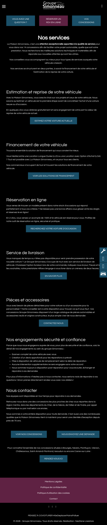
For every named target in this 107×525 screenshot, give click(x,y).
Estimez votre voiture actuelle (53, 121)
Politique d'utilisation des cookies (53, 493)
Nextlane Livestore (84, 521)
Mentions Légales (53, 481)
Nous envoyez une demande (78, 434)
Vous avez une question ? (20, 20)
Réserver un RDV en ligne (53, 20)
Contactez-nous (53, 323)
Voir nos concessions (29, 434)
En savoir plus (53, 276)
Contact (53, 499)
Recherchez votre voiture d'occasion (53, 229)
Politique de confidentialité (53, 487)
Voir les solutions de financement (53, 176)
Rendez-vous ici (53, 459)
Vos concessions (86, 20)
